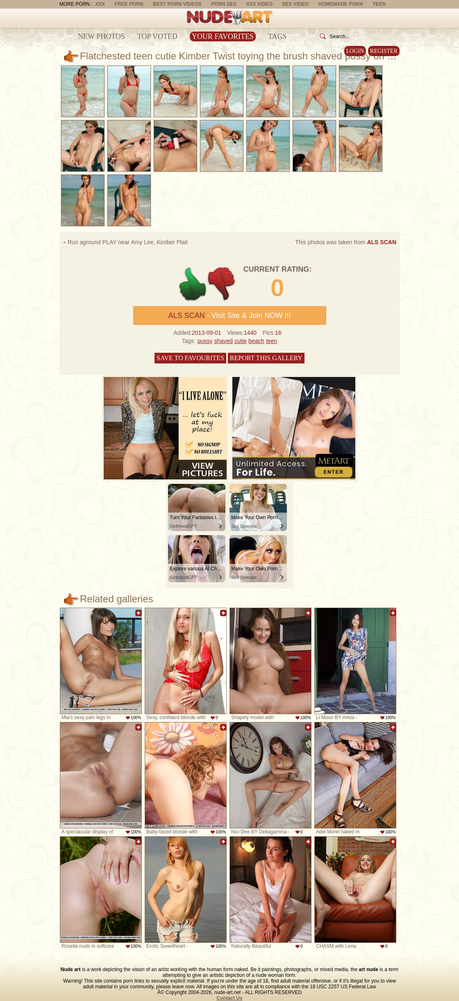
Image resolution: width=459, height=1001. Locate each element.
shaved (223, 341)
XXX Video (259, 4)
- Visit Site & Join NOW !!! (229, 315)
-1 (221, 284)
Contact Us (229, 998)
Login (355, 51)
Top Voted (157, 36)
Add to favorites (138, 613)
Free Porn (129, 4)
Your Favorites (223, 36)
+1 (192, 284)
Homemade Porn (340, 4)
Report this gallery (266, 357)
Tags (277, 36)
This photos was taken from (345, 242)
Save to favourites (190, 357)
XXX (100, 4)
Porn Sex (223, 4)
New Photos (101, 36)
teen (271, 341)
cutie (240, 341)
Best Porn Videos (177, 4)
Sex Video (295, 4)
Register (384, 51)
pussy (205, 341)
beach (256, 341)
